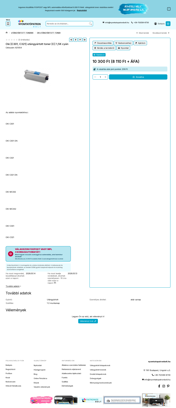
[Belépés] (159, 23)
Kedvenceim (10, 382)
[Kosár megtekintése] (168, 23)
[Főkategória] (7, 33)
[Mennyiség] (100, 77)
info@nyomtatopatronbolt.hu (117, 23)
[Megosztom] (71, 40)
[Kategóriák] (8, 23)
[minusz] (95, 77)
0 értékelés (24, 40)
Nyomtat (123, 48)
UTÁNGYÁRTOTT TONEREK (22, 33)
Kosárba (138, 77)
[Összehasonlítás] (103, 43)
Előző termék (142, 33)
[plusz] (105, 77)
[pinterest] (80, 40)
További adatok (13, 286)
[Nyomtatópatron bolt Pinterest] (168, 386)
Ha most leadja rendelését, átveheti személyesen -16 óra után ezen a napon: (57, 278)
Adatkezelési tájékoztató (71, 373)
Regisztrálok (82, 10)
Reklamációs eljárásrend (71, 369)
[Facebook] (159, 386)
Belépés (9, 365)
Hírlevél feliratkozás (13, 386)
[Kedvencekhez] (123, 43)
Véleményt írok (88, 321)
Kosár (8, 378)
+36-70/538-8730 (141, 23)
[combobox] (69, 23)
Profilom (9, 373)
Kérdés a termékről (104, 48)
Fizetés (64, 378)
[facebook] (76, 40)
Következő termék (161, 33)
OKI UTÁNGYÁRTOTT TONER (48, 33)
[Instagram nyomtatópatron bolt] (163, 386)
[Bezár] (168, 9)
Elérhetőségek (67, 386)
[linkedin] (85, 40)
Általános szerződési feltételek (74, 365)
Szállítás (65, 382)
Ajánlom (140, 43)
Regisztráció (10, 369)
